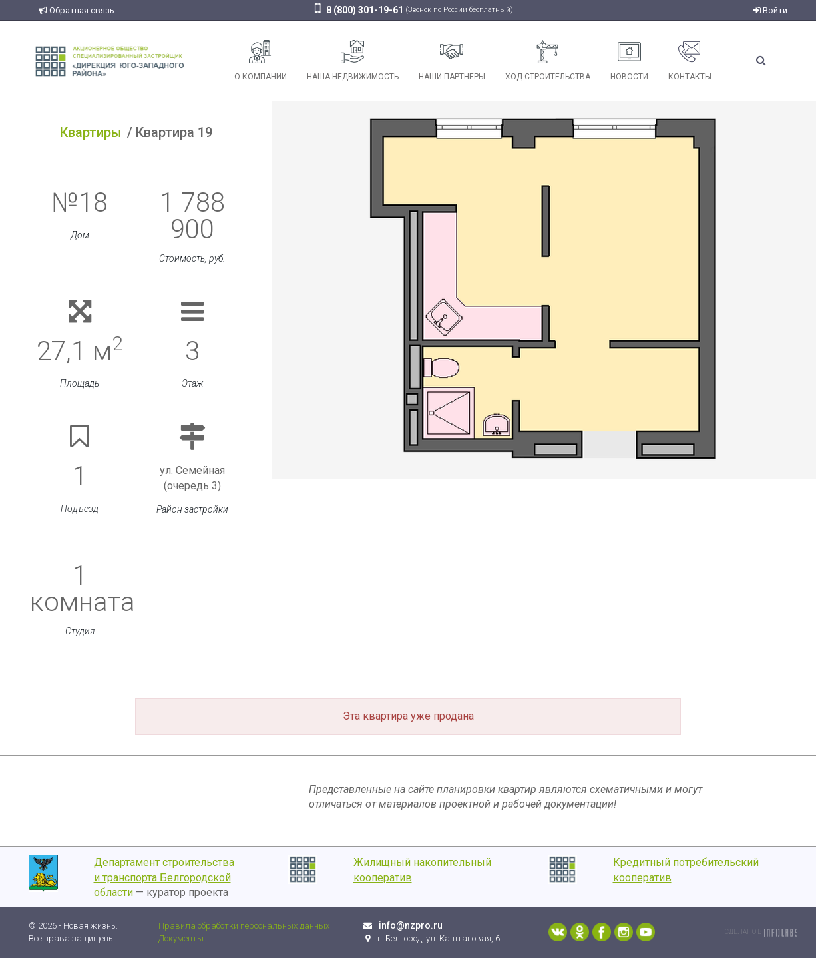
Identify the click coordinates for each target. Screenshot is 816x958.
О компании (260, 60)
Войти (770, 10)
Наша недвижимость (353, 60)
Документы (181, 938)
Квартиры (91, 132)
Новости (629, 60)
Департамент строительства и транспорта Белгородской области (164, 877)
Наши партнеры (452, 60)
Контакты (690, 60)
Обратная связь (76, 10)
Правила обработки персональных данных (243, 926)
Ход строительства (547, 60)
